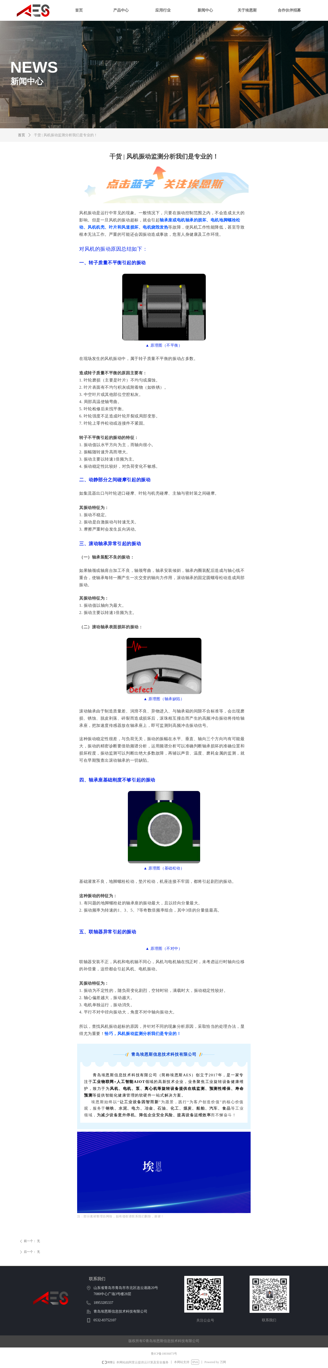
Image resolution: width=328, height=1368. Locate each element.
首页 (21, 135)
